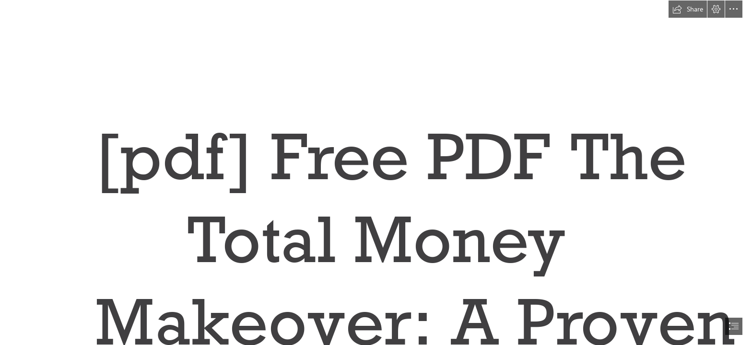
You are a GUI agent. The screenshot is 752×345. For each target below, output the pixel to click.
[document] (376, 172)
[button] (688, 9)
